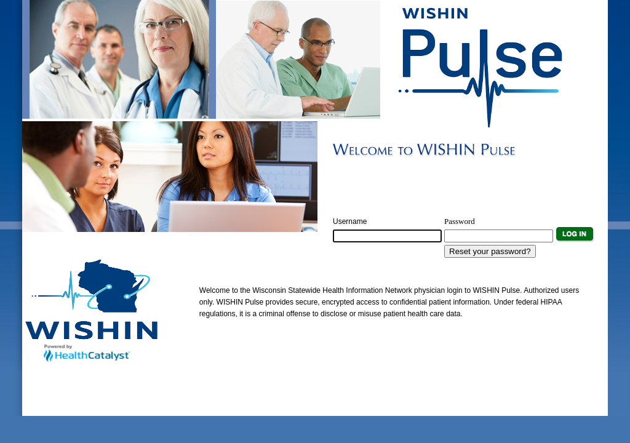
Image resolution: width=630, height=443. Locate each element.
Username (350, 221)
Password (459, 221)
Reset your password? (490, 251)
